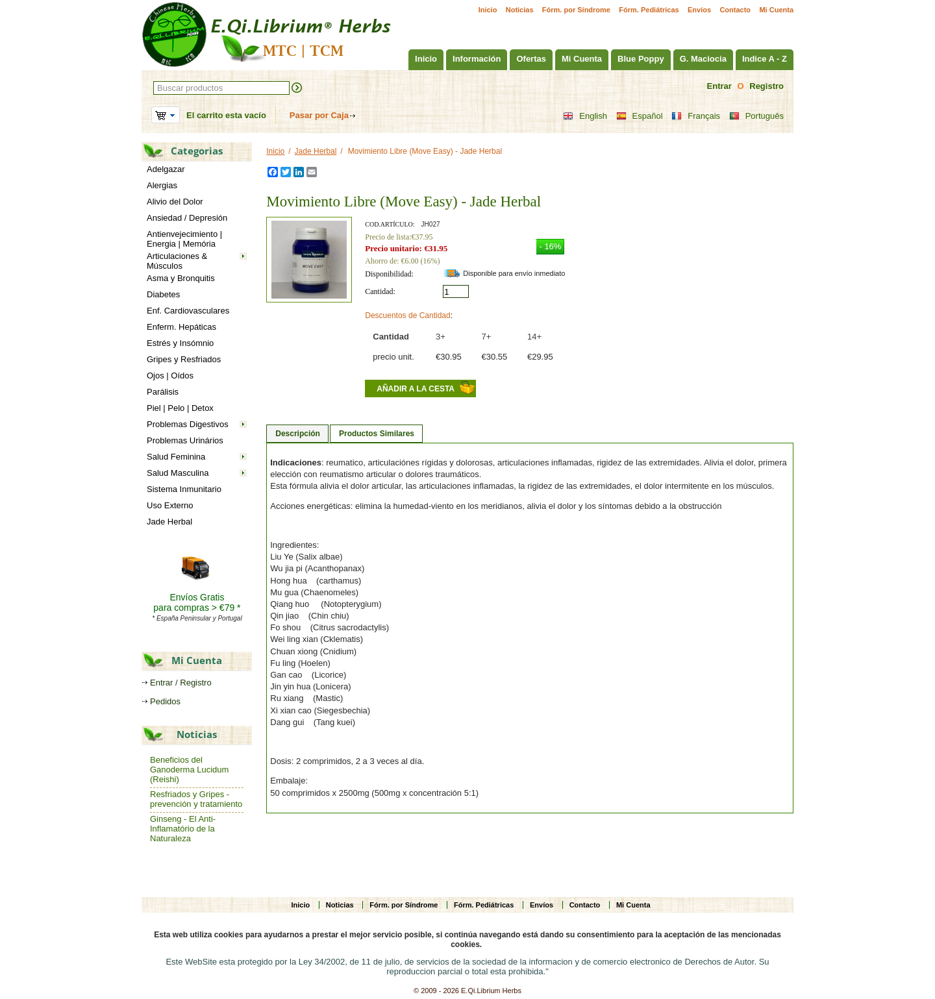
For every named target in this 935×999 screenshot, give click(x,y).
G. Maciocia (703, 59)
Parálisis (163, 392)
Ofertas (531, 59)
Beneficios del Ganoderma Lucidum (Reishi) (189, 769)
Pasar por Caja (319, 115)
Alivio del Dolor (175, 201)
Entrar (719, 86)
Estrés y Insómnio (180, 343)
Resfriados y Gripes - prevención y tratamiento (196, 799)
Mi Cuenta (776, 10)
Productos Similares (376, 433)
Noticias (520, 10)
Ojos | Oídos (170, 375)
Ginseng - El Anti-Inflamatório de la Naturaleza (183, 828)
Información (477, 59)
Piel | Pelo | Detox (180, 408)
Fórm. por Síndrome (576, 10)
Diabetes (163, 294)
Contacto (735, 10)
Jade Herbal (169, 521)
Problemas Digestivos (188, 424)
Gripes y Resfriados (184, 359)
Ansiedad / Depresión (187, 218)
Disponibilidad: (389, 273)
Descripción (297, 433)
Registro (766, 86)
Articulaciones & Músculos (177, 261)
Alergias (162, 185)
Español (639, 116)
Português (756, 116)
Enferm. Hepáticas (181, 327)
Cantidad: (380, 291)
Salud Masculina (177, 473)
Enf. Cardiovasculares (188, 310)
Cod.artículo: (389, 224)
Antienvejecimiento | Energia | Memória (184, 239)
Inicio (488, 10)
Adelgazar (166, 169)
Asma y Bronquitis (181, 278)
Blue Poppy (640, 59)
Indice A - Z (764, 59)
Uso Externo (170, 505)
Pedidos (165, 701)
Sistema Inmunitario (184, 489)
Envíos (699, 10)
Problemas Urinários (185, 440)
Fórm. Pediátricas (649, 10)
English (585, 116)
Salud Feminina (176, 457)
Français (695, 116)
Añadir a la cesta (416, 388)
